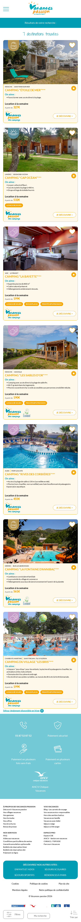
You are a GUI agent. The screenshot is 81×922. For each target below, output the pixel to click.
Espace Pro (49, 833)
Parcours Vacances (52, 844)
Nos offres (7, 821)
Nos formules (8, 818)
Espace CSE (48, 835)
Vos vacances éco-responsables (57, 812)
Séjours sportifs (24, 875)
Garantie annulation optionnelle (16, 844)
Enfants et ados (24, 869)
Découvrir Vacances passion (15, 809)
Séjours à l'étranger (52, 826)
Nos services (10, 833)
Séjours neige (49, 824)
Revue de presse (10, 826)
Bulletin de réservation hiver (15, 847)
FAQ (5, 835)
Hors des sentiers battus (54, 815)
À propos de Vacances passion (19, 806)
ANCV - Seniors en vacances (55, 838)
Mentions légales (20, 890)
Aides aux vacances (11, 838)
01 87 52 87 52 (23, 735)
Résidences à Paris (55, 875)
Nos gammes (8, 815)
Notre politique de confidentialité (54, 890)
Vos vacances (51, 806)
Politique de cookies (39, 883)
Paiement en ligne (10, 853)
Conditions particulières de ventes (17, 841)
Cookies (15, 883)
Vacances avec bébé (52, 821)
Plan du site (64, 883)
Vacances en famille (52, 818)
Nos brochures (9, 824)
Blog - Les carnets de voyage (55, 809)
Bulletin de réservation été (14, 850)
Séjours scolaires (55, 869)
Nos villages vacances (12, 812)
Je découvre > (64, 116)
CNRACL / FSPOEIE (52, 841)
